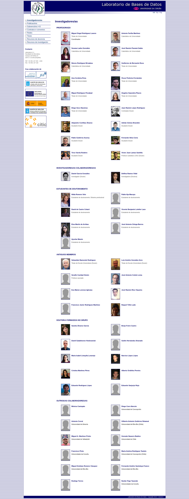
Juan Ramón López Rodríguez (133, 108)
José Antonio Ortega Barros (132, 224)
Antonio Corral (77, 421)
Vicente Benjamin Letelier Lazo (134, 209)
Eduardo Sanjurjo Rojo (130, 385)
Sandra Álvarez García (80, 326)
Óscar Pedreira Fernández (132, 78)
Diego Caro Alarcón (129, 406)
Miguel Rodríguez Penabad (82, 93)
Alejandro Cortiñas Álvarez (82, 123)
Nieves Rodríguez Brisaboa (82, 63)
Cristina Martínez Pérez (81, 370)
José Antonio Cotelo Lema (132, 275)
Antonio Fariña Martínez (131, 33)
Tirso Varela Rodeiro (79, 153)
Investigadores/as (34, 20)
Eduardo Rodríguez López (82, 385)
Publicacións (32, 23)
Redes (29, 33)
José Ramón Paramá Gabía (132, 48)
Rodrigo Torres (77, 481)
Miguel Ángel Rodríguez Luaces (84, 33)
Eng (161, 12)
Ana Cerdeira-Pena (79, 78)
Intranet (160, 497)
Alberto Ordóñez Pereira (131, 370)
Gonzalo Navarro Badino (131, 436)
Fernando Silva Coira (130, 138)
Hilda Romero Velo (79, 194)
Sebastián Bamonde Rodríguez (84, 260)
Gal (154, 12)
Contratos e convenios (36, 30)
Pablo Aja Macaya (128, 194)
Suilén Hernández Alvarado (132, 341)
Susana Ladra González (81, 48)
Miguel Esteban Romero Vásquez (84, 466)
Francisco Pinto (78, 451)
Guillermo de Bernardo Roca (133, 63)
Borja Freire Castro (129, 326)
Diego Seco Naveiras (80, 108)
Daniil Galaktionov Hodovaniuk (84, 341)
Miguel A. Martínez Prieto (81, 436)
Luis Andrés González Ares (132, 260)
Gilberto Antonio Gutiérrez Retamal (135, 421)
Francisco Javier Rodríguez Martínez (86, 305)
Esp (157, 12)
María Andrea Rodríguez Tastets (134, 451)
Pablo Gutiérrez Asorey (81, 138)
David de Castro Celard (81, 209)
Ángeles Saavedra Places (131, 93)
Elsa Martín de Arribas (80, 224)
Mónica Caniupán (78, 406)
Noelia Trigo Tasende (130, 481)
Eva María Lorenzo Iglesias (82, 290)
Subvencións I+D (34, 27)
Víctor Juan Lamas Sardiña (132, 153)
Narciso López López (130, 355)
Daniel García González (81, 173)
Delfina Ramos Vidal (129, 173)
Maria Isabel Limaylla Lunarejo (83, 355)
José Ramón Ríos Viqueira (132, 290)
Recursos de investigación (37, 42)
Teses (29, 36)
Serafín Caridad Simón (80, 275)
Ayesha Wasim (77, 239)
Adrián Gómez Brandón (131, 123)
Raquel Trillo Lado (129, 305)
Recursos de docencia (36, 39)
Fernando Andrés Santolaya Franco (135, 466)
